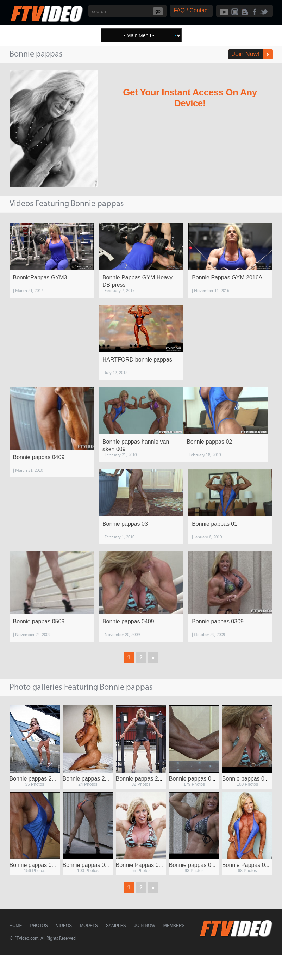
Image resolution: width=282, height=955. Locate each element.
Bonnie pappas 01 (214, 524)
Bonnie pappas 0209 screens (99, 865)
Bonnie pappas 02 (209, 442)
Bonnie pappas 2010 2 (38, 779)
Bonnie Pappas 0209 (142, 865)
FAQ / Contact (191, 10)
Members (174, 925)
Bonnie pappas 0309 (218, 621)
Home (16, 925)
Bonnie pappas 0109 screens (46, 865)
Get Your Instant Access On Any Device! (190, 97)
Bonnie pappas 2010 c (144, 779)
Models (89, 925)
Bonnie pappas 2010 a (91, 779)
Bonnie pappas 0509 (39, 621)
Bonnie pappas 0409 (39, 457)
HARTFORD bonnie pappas (137, 360)
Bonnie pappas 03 (125, 524)
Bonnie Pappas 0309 (248, 865)
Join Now (144, 925)
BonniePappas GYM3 (40, 277)
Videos (64, 925)
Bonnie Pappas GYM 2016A (227, 277)
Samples (116, 925)
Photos (39, 925)
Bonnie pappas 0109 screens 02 (209, 779)
